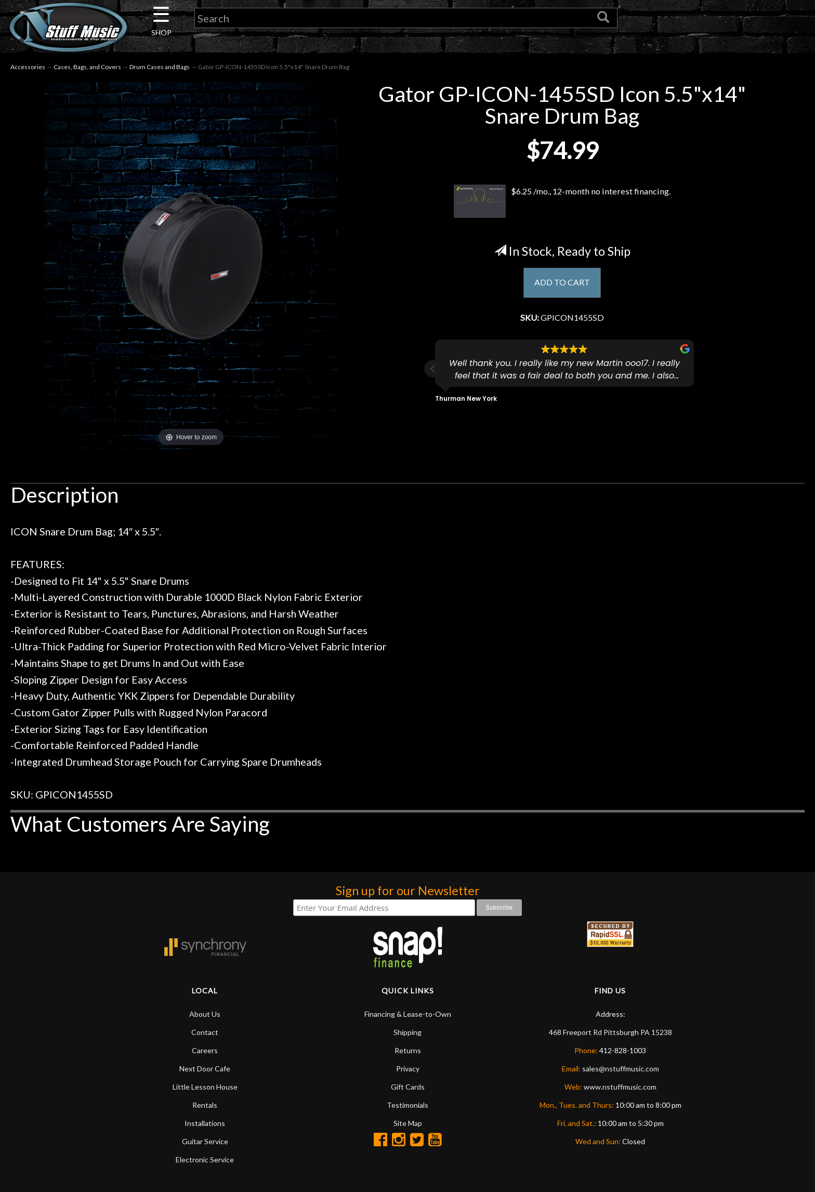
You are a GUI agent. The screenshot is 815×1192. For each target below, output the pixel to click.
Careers (205, 1050)
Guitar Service (205, 1141)
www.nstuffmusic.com (620, 1086)
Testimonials (407, 1105)
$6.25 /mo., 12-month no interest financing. (562, 201)
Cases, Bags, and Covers (87, 67)
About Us (204, 1014)
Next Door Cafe (204, 1068)
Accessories (27, 67)
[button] (433, 371)
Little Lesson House (205, 1086)
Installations (205, 1123)
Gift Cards (408, 1086)
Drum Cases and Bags (159, 67)
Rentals (204, 1105)
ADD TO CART (562, 283)
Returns (408, 1050)
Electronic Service (205, 1159)
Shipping (407, 1032)
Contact (204, 1032)
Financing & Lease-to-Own (407, 1014)
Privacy (407, 1068)
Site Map (407, 1123)
